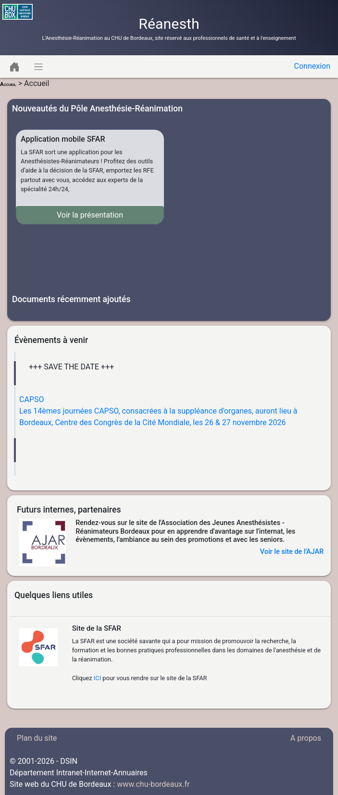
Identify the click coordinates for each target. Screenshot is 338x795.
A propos (305, 738)
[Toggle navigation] (14, 66)
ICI (97, 678)
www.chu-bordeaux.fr (153, 784)
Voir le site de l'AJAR (292, 552)
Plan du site (37, 738)
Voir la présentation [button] (90, 215)
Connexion (312, 66)
